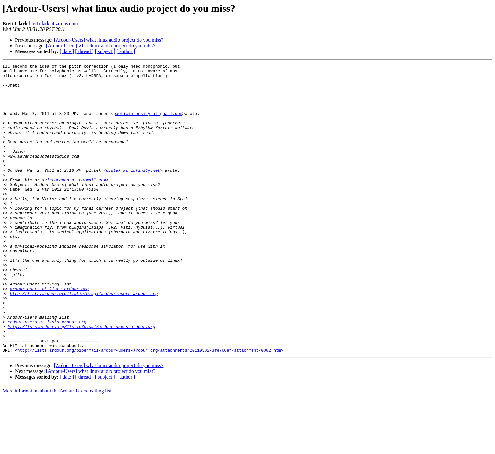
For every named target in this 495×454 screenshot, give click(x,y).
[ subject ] (105, 51)
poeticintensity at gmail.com (147, 124)
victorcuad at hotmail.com (75, 203)
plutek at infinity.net (133, 192)
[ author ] (125, 51)
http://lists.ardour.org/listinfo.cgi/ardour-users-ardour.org (84, 340)
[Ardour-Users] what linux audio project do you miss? (109, 40)
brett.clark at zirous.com (53, 23)
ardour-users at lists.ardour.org (49, 334)
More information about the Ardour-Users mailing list (57, 448)
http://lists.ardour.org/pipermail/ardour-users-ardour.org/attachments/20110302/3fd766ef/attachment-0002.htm (149, 408)
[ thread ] (84, 51)
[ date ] (67, 51)
